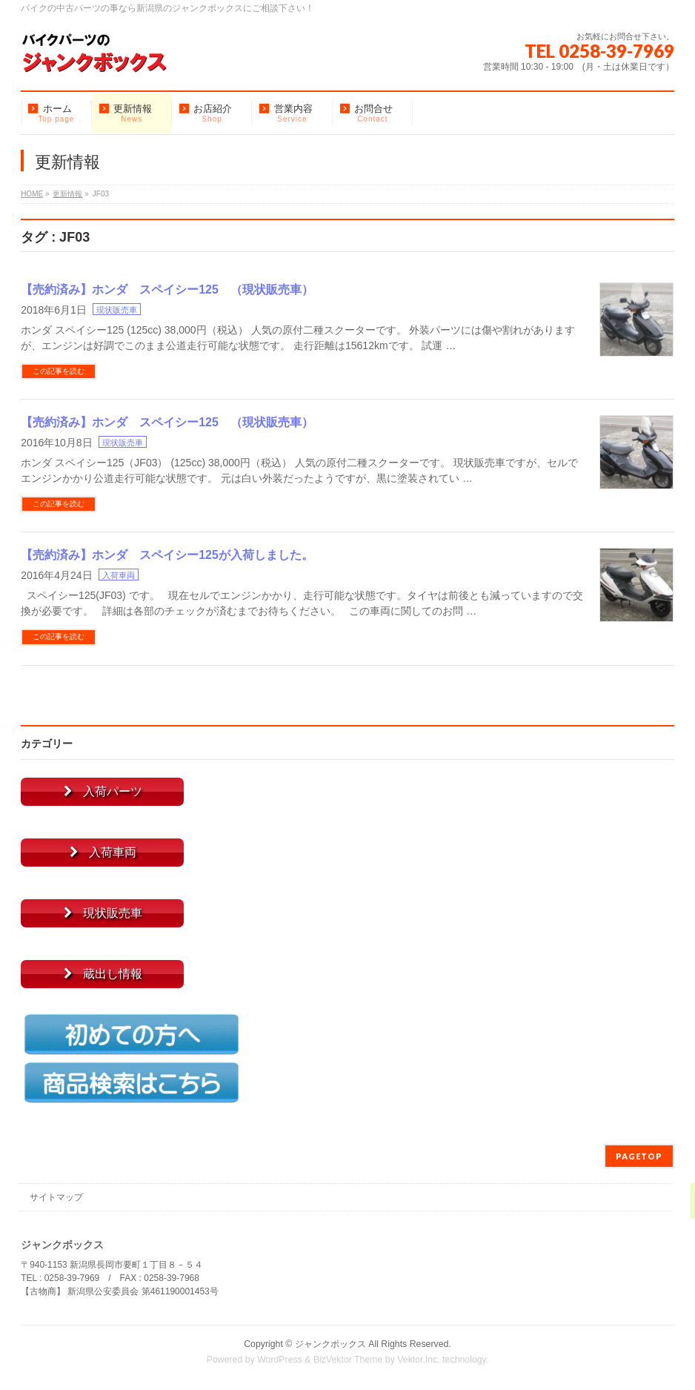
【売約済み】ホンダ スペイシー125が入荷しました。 (167, 555)
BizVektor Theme (348, 1359)
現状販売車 (116, 309)
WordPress (279, 1359)
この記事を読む (58, 371)
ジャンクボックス (330, 1344)
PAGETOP (639, 1156)
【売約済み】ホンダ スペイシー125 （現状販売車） (167, 289)
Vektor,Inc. (418, 1359)
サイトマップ (56, 1197)
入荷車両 (118, 575)
